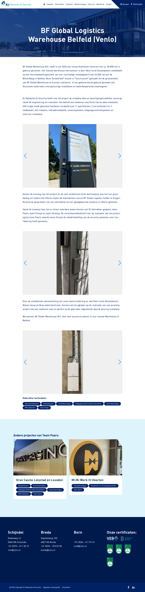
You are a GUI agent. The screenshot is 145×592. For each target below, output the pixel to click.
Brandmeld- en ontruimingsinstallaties (103, 486)
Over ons (91, 4)
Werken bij (100, 4)
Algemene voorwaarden (51, 587)
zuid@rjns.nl (80, 546)
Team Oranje (44, 408)
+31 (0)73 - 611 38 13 (18, 546)
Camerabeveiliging (112, 404)
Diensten (50, 4)
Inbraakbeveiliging (64, 404)
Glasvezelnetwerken (31, 404)
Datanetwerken (48, 404)
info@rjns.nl (14, 550)
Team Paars (38, 494)
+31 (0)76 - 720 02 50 (51, 546)
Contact (109, 4)
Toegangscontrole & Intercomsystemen (88, 404)
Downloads (136, 4)
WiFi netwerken (30, 408)
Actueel (124, 4)
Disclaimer (66, 587)
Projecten (69, 4)
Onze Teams (59, 4)
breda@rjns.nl (48, 550)
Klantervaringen (80, 4)
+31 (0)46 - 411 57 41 (84, 542)
